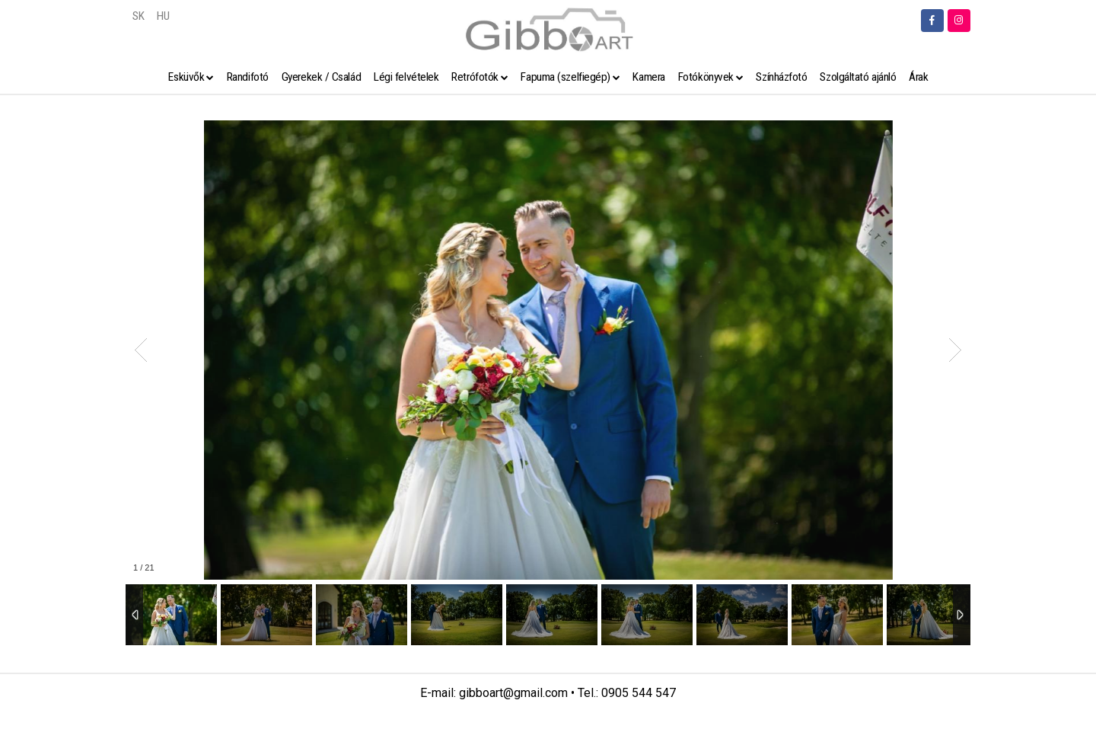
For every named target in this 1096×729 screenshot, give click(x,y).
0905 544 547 (638, 693)
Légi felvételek (406, 77)
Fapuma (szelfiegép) (565, 77)
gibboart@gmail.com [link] (513, 693)
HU (163, 16)
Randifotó (248, 77)
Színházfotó (781, 77)
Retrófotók (475, 77)
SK (138, 16)
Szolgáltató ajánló (858, 77)
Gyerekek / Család (321, 77)
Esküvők (186, 77)
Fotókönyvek (706, 77)
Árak (918, 77)
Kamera (648, 77)
